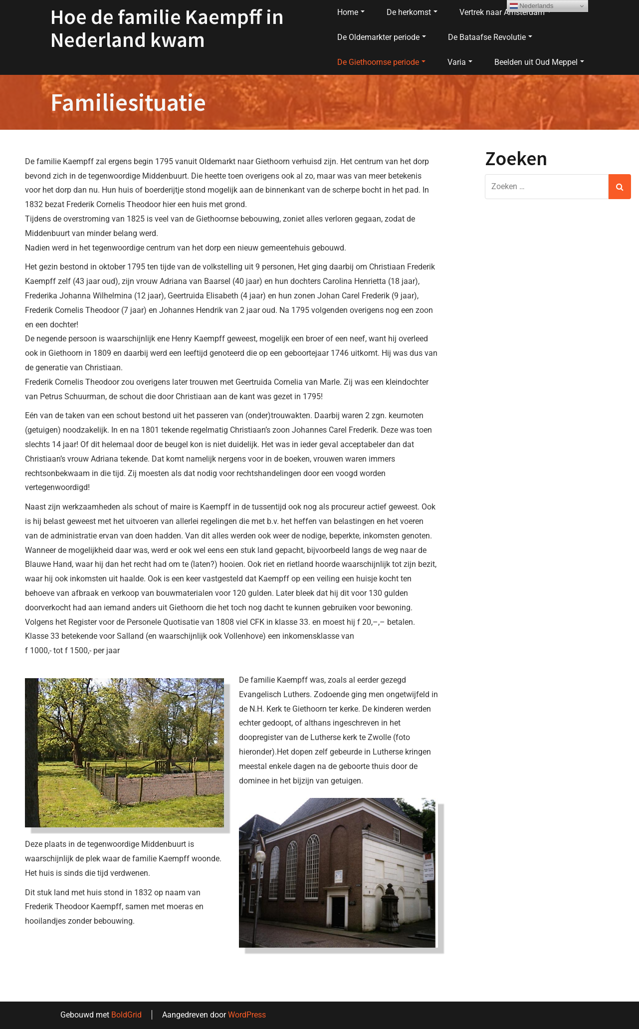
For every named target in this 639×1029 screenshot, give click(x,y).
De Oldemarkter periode (381, 37)
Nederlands (532, 6)
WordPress (247, 1015)
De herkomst (412, 12)
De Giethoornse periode (381, 62)
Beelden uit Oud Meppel (539, 62)
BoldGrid (126, 1015)
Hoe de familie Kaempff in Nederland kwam (167, 28)
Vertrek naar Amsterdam (505, 12)
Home (351, 12)
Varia (459, 62)
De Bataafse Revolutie (490, 37)
